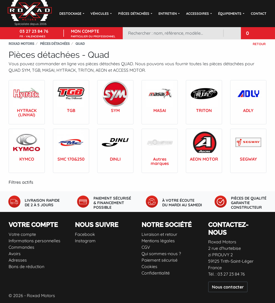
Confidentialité (156, 273)
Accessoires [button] (197, 13)
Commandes (21, 247)
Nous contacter (228, 287)
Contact (258, 13)
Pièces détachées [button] (133, 13)
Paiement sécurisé (160, 260)
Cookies (149, 266)
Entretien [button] (167, 13)
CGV (146, 247)
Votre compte (22, 234)
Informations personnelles (34, 240)
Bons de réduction (26, 266)
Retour (259, 44)
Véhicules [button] (100, 13)
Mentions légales (158, 240)
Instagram (85, 240)
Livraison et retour (159, 234)
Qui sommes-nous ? (161, 253)
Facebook (85, 234)
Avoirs (15, 253)
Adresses (18, 260)
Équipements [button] (229, 13)
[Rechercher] (173, 33)
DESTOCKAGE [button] (70, 13)
